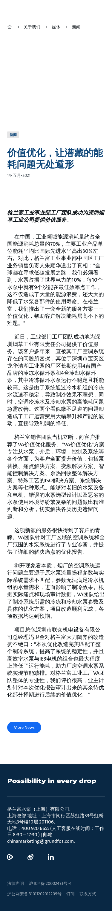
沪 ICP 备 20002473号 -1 (50, 883)
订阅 (70, 893)
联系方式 (87, 893)
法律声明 (15, 883)
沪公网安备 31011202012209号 (34, 893)
